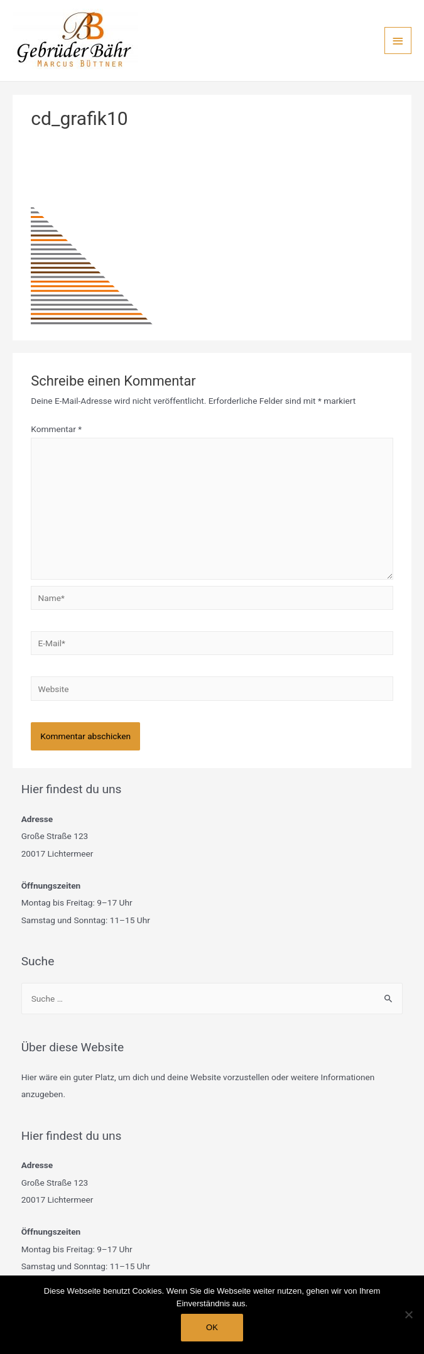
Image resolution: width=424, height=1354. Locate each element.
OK (212, 1327)
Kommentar (56, 429)
